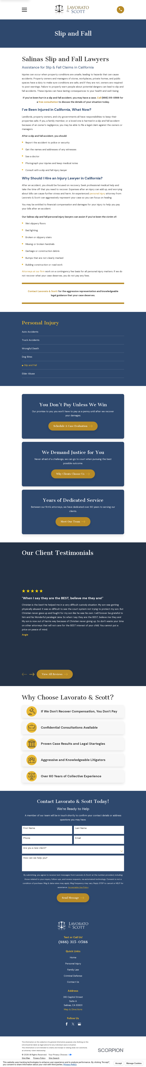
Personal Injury (73, 966)
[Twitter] (73, 1027)
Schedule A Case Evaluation (73, 429)
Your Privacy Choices (59, 1057)
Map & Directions (73, 1012)
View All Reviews (55, 677)
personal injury (97, 193)
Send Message (73, 901)
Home (73, 960)
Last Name (81, 831)
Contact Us (73, 984)
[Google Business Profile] (79, 1027)
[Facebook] (66, 1027)
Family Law (73, 972)
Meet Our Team (73, 525)
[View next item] (31, 677)
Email (78, 841)
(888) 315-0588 (73, 945)
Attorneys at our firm (33, 271)
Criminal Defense (73, 978)
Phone (26, 841)
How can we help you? (35, 860)
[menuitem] (73, 332)
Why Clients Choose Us (73, 477)
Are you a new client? (34, 851)
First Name (29, 831)
